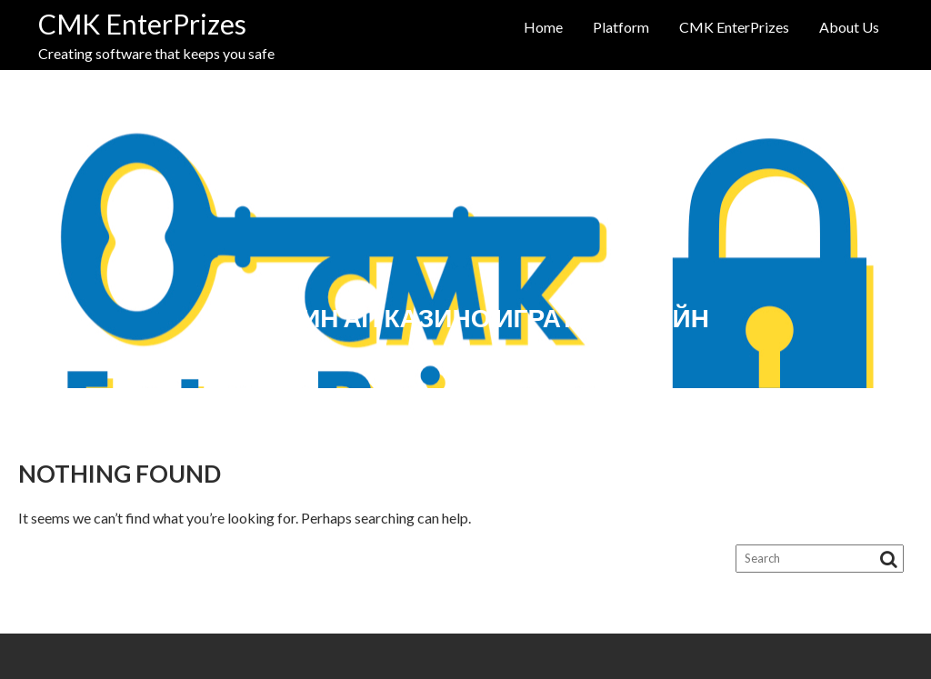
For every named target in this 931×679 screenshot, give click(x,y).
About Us (849, 26)
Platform (621, 26)
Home (543, 26)
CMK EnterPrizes (142, 23)
